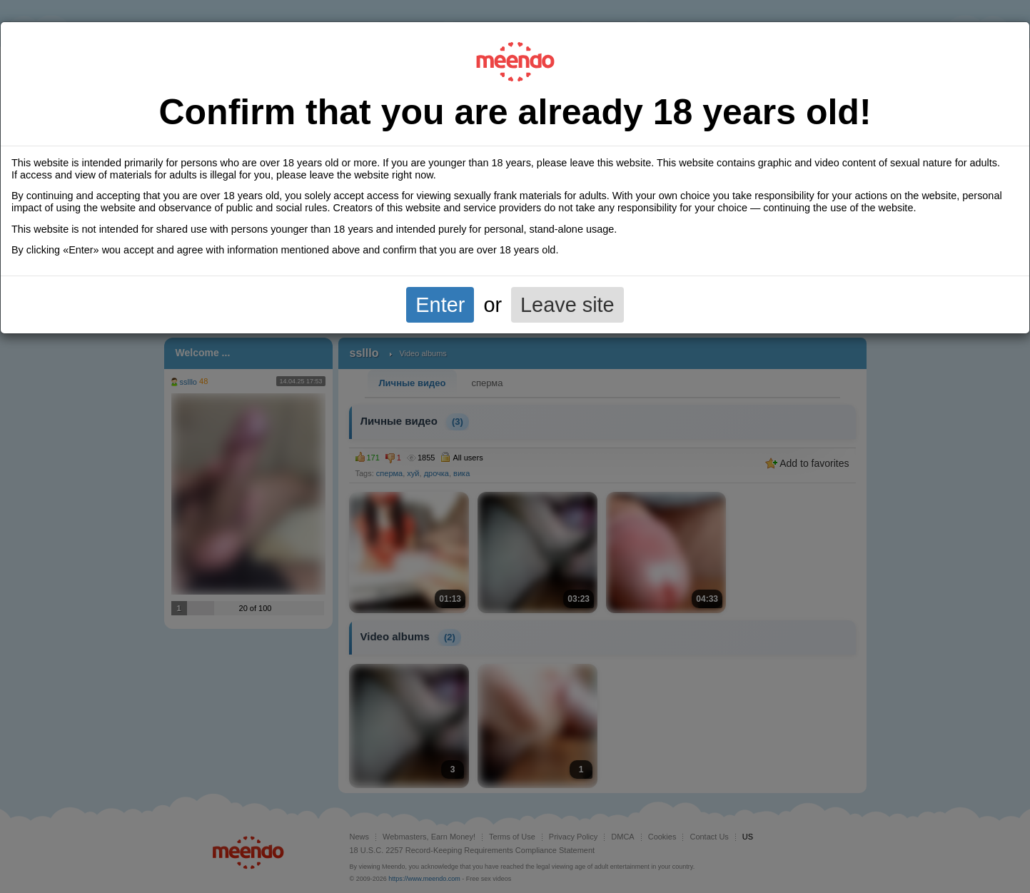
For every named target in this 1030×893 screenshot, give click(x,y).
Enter (440, 304)
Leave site (567, 304)
